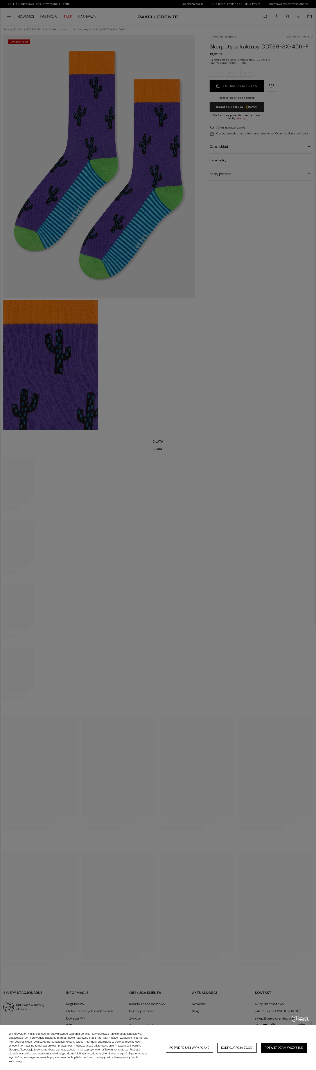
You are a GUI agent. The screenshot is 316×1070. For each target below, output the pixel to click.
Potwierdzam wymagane (189, 1048)
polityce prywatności (127, 1041)
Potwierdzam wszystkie (284, 1048)
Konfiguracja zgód (237, 1048)
